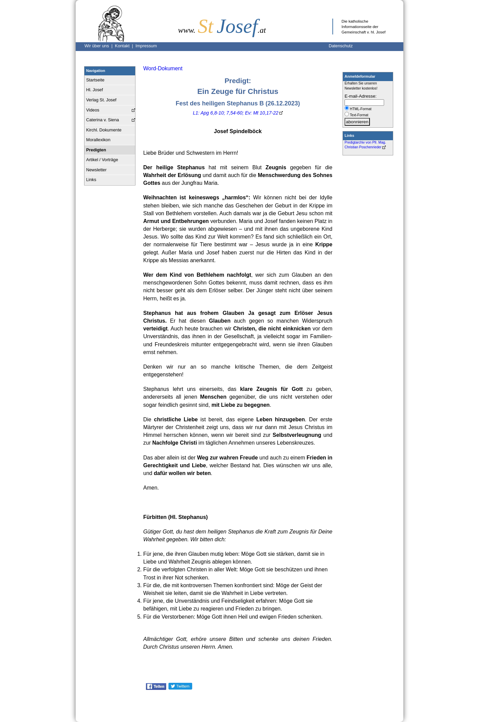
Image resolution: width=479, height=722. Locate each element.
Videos (92, 110)
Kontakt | (125, 45)
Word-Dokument (162, 68)
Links (91, 179)
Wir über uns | (99, 45)
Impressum (146, 45)
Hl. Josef (94, 89)
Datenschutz (341, 45)
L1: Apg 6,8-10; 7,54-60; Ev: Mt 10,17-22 (235, 113)
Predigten (96, 149)
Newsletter (96, 169)
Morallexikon (98, 139)
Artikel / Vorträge (102, 159)
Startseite (95, 79)
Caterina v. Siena (102, 119)
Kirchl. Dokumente (104, 129)
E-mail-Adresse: (361, 96)
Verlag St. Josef (101, 99)
